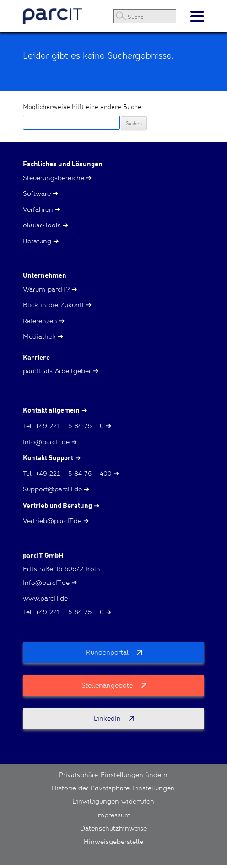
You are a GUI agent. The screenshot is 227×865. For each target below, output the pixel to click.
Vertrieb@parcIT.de (52, 521)
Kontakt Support (48, 457)
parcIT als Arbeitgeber (57, 371)
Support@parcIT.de (52, 489)
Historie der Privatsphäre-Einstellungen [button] (113, 788)
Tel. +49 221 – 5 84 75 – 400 (67, 473)
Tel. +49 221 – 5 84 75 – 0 (63, 426)
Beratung (37, 241)
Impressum (113, 815)
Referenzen (40, 321)
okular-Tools (42, 225)
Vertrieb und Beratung (57, 505)
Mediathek (39, 336)
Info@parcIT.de (46, 442)
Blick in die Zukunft (53, 305)
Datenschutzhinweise (113, 828)
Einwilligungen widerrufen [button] (113, 801)
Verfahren (38, 209)
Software (37, 193)
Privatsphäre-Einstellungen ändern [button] (113, 775)
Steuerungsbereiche (53, 178)
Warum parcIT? (46, 289)
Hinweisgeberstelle (113, 841)
